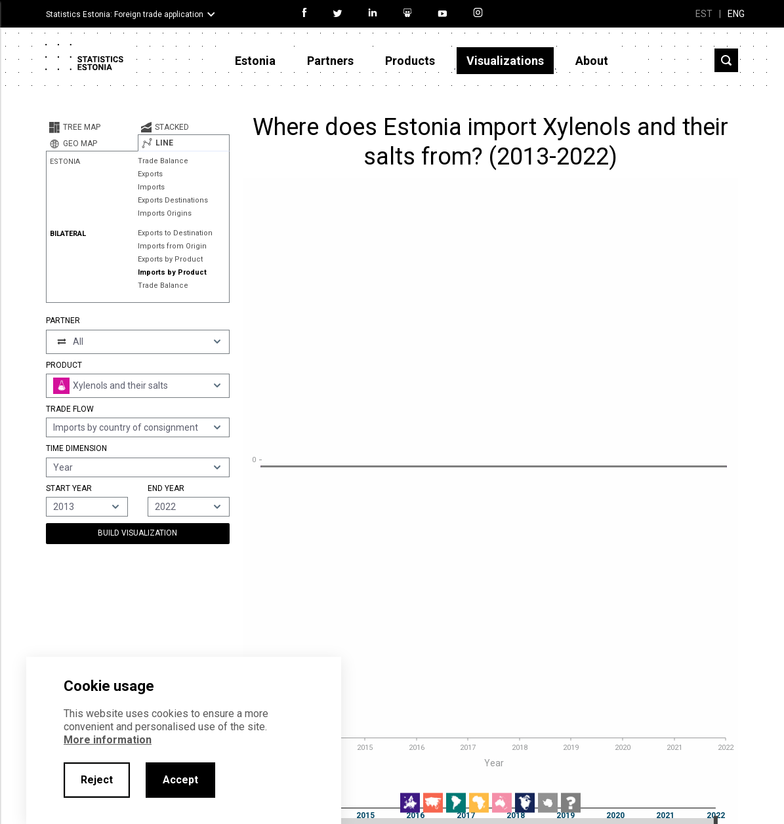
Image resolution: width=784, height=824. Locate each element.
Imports (151, 187)
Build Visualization (137, 533)
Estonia (255, 61)
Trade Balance (163, 161)
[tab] (92, 127)
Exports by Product (170, 259)
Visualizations (505, 61)
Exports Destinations (173, 200)
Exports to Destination (175, 233)
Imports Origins (165, 213)
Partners (330, 61)
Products (410, 61)
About (591, 61)
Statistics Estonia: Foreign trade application (124, 14)
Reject (97, 780)
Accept (180, 780)
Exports (150, 174)
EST (703, 14)
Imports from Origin (172, 246)
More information (108, 740)
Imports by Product (172, 272)
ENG (736, 14)
